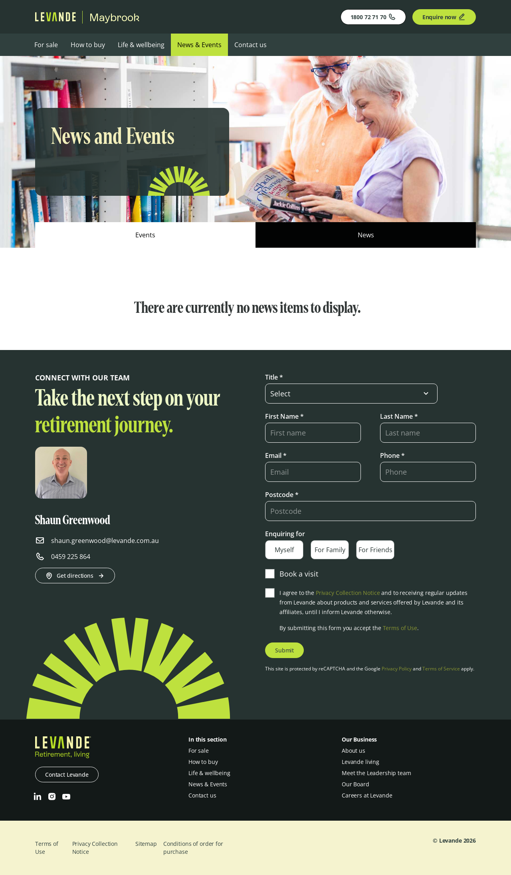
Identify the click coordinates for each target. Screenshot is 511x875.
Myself (284, 549)
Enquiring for (285, 534)
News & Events (199, 44)
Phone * (392, 455)
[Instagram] (52, 797)
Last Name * (399, 416)
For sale (46, 44)
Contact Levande (67, 774)
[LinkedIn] (37, 797)
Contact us (250, 44)
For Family (330, 549)
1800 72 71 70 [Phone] (373, 17)
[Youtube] (66, 797)
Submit (284, 650)
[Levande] (55, 19)
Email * (276, 455)
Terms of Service (441, 668)
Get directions (75, 576)
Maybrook (114, 17)
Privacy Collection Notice (348, 593)
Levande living (360, 762)
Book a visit (291, 574)
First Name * (284, 416)
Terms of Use (400, 628)
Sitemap (146, 843)
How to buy (88, 44)
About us (353, 750)
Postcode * (282, 494)
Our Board (355, 784)
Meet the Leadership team (376, 773)
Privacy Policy (397, 668)
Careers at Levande (367, 795)
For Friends (375, 549)
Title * (274, 377)
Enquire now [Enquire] (444, 17)
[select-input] (351, 394)
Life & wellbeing (141, 44)
